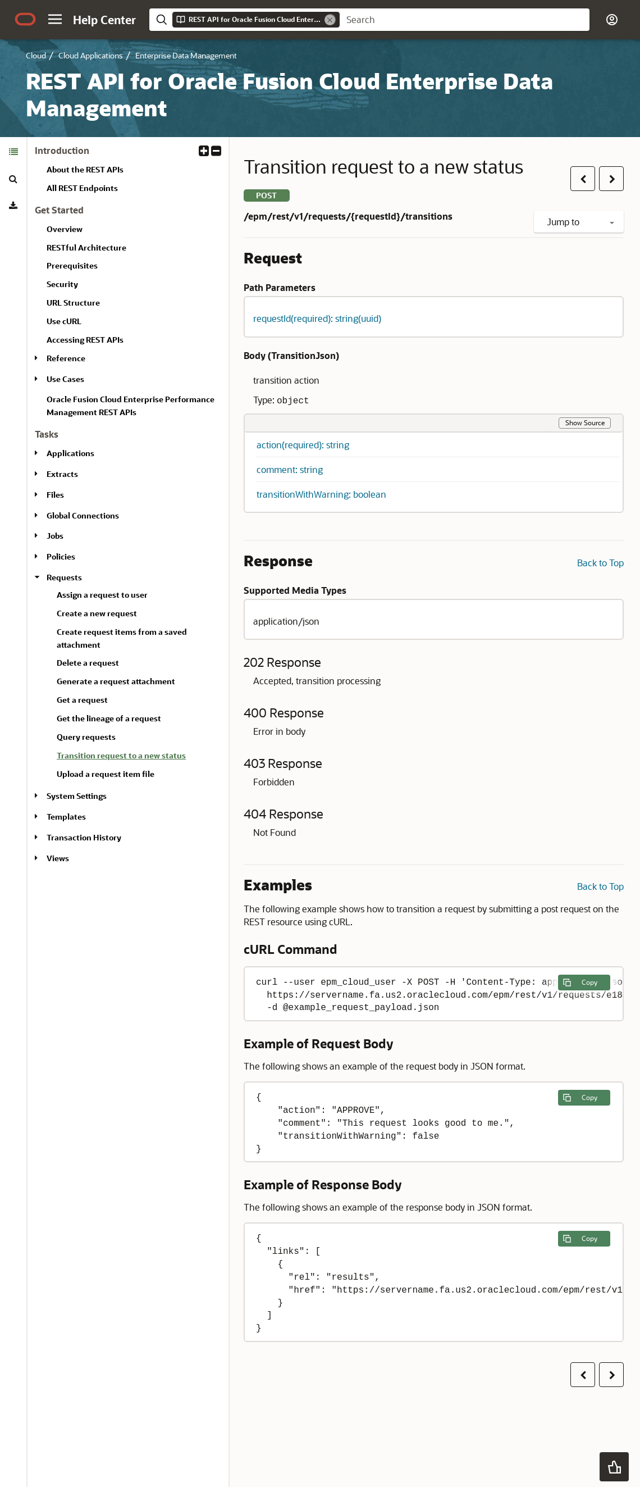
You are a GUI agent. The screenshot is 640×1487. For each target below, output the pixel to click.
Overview (65, 229)
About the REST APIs (85, 169)
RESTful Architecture (86, 247)
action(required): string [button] (303, 445)
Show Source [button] (585, 422)
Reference (66, 358)
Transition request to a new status (121, 755)
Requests (64, 577)
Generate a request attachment (116, 681)
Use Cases (65, 379)
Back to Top (600, 563)
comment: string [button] (290, 469)
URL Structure (73, 302)
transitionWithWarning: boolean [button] (321, 494)
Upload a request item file (105, 773)
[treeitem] (138, 757)
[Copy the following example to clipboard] (584, 982)
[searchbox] (464, 19)
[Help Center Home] (104, 19)
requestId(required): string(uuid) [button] (317, 318)
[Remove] (330, 19)
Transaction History (84, 837)
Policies (61, 556)
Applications (70, 453)
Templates (66, 816)
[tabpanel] (128, 509)
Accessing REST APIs (85, 339)
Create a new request (97, 613)
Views (58, 858)
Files (55, 494)
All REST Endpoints (82, 188)
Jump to (580, 222)
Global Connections (83, 515)
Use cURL (64, 321)
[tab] (13, 151)
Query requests (86, 736)
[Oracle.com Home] (25, 19)
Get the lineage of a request (109, 718)
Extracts (62, 474)
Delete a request (88, 662)
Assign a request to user (102, 594)
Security (62, 284)
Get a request (82, 699)
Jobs (55, 535)
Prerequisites (72, 265)
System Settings (77, 795)
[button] (55, 19)
